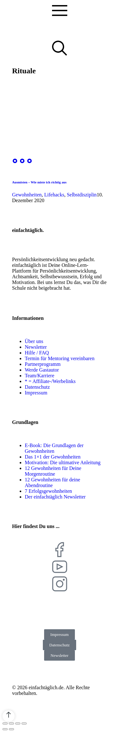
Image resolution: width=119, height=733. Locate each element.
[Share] (11, 723)
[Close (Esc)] (5, 723)
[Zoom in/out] (24, 723)
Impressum (59, 634)
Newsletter (59, 655)
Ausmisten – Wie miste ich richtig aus (39, 182)
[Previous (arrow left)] (5, 729)
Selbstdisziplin (81, 194)
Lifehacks (54, 194)
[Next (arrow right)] (11, 729)
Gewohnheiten (27, 194)
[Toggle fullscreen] (17, 723)
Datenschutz (59, 645)
